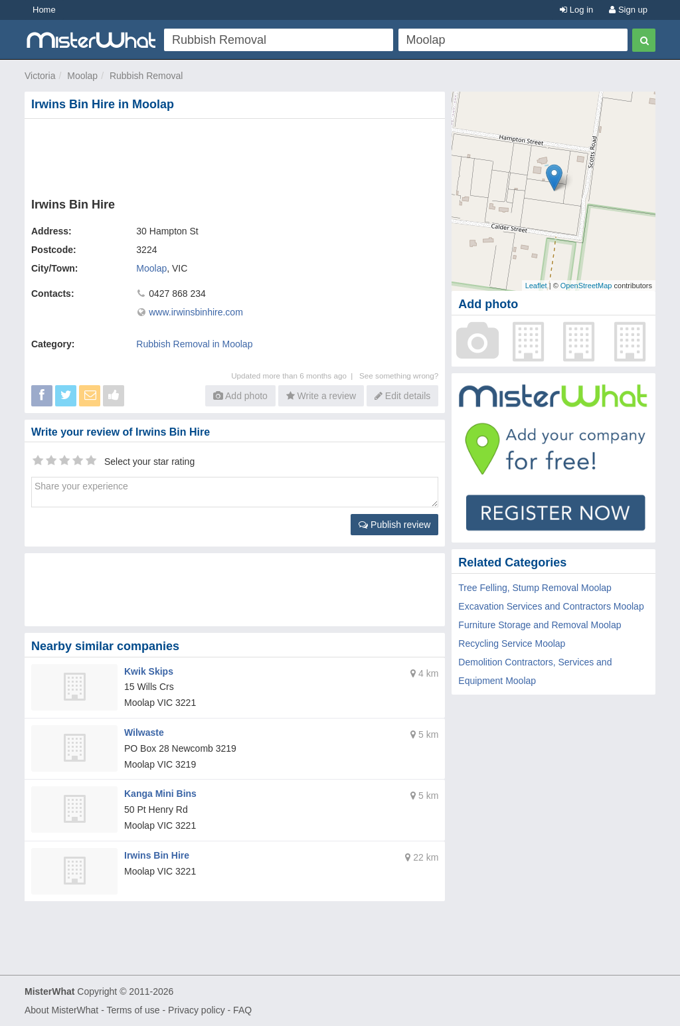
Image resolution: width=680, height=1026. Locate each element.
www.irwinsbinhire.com (196, 312)
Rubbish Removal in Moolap (194, 344)
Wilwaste (144, 732)
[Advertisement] (238, 155)
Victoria (40, 75)
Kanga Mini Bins (160, 793)
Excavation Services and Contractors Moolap (550, 606)
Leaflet (536, 286)
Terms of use (132, 1010)
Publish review (394, 524)
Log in (576, 10)
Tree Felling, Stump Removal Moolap (535, 587)
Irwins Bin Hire (156, 855)
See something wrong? (398, 375)
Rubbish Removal (146, 75)
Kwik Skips (148, 671)
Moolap (82, 75)
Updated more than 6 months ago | (295, 375)
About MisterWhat (61, 1010)
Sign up (628, 10)
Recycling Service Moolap (511, 643)
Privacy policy (196, 1010)
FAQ (242, 1010)
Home (44, 10)
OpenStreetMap (586, 286)
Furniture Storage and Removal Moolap (539, 625)
